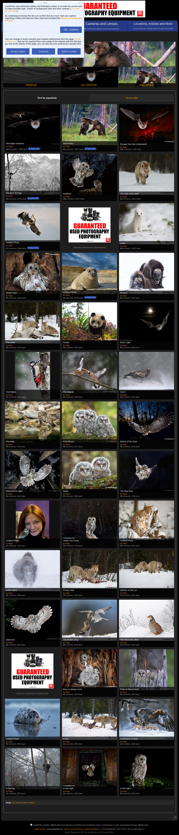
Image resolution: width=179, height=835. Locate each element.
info (104, 247)
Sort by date (132, 98)
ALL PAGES (17, 803)
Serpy (10, 146)
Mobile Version (40, 829)
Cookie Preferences (91, 829)
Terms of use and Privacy (73, 829)
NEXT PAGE (29, 803)
